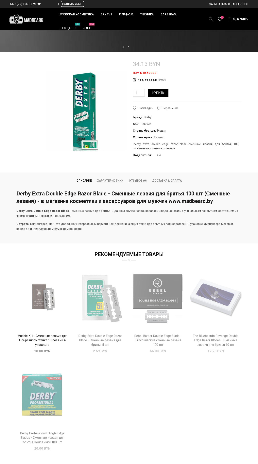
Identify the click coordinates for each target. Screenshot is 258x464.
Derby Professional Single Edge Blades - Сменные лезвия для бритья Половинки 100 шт (42, 437)
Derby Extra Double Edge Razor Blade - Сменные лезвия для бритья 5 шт (100, 340)
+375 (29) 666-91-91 (23, 4)
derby (137, 144)
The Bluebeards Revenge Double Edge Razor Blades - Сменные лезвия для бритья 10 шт (215, 340)
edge (165, 144)
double (155, 144)
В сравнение (170, 108)
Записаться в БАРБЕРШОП (228, 4)
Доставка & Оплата (167, 180)
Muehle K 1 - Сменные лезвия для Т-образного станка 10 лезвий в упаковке (42, 340)
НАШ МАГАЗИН (72, 4)
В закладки (145, 108)
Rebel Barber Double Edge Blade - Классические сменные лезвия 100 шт (157, 340)
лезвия (208, 144)
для (217, 144)
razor (174, 144)
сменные (195, 144)
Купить (158, 92)
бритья (227, 144)
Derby (147, 117)
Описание (84, 180)
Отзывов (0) (138, 180)
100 (236, 144)
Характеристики (110, 180)
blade (183, 144)
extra (146, 144)
